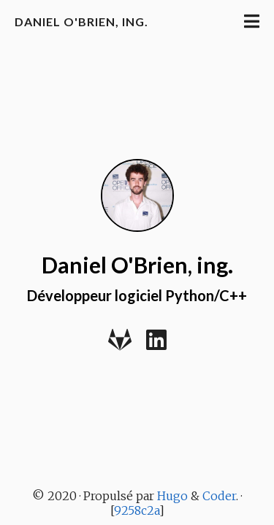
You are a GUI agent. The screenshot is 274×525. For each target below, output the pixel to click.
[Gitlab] (120, 344)
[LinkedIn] (156, 344)
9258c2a (136, 510)
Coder (219, 496)
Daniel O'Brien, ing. (81, 21)
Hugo (172, 496)
